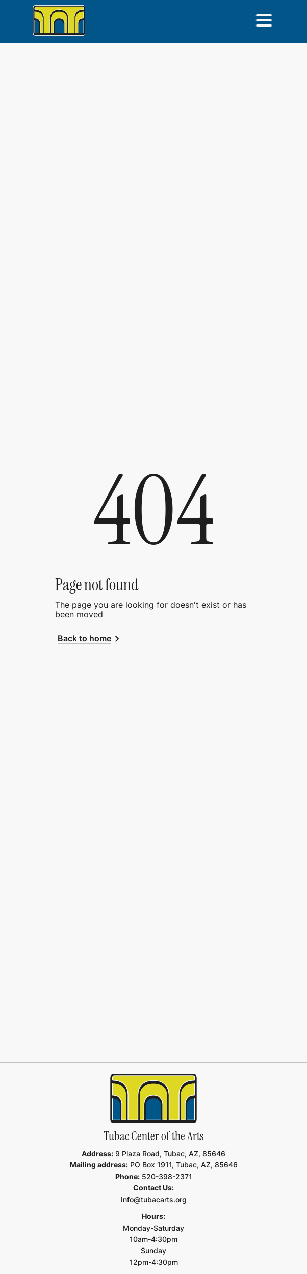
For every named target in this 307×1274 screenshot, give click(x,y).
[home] (59, 20)
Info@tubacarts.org (154, 1199)
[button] (263, 20)
